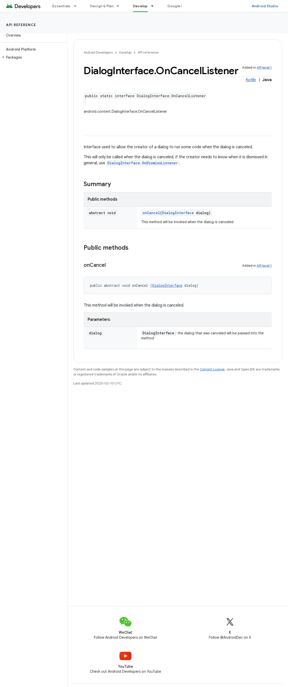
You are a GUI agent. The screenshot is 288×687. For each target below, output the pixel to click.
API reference (21, 25)
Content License (212, 369)
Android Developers (98, 52)
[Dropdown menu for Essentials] (77, 6)
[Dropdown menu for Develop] (154, 6)
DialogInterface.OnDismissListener (142, 163)
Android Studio (265, 6)
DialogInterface (178, 212)
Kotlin (251, 79)
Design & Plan (101, 6)
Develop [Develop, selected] (140, 6)
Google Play (177, 6)
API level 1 (264, 67)
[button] (32, 57)
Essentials (61, 6)
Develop (125, 52)
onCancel (151, 212)
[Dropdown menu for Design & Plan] (120, 6)
